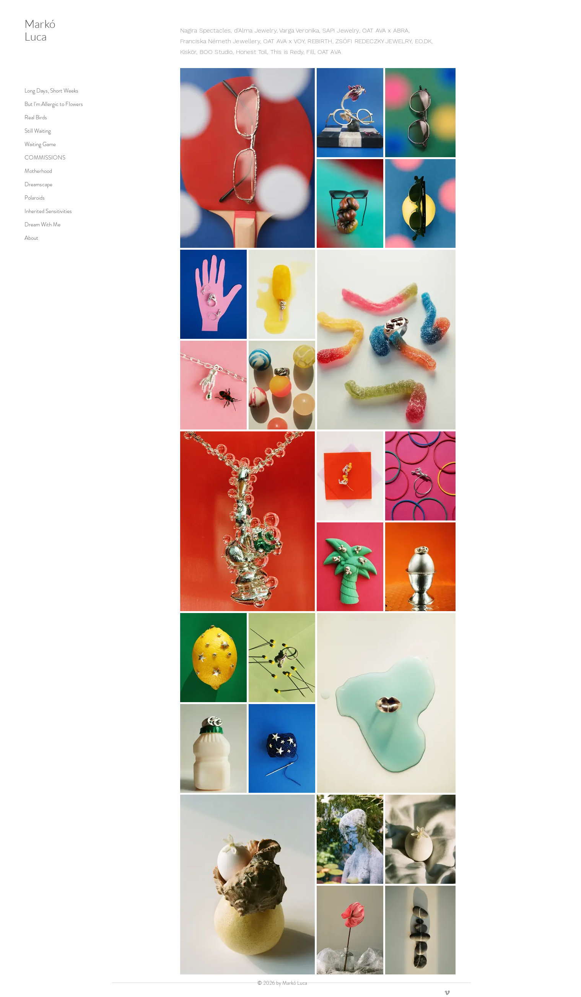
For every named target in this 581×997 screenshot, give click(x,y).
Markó (39, 24)
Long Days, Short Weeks (34, 90)
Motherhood (34, 171)
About (31, 238)
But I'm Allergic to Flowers (34, 104)
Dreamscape (34, 184)
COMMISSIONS (34, 157)
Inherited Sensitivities (34, 211)
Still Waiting (34, 131)
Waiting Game (34, 144)
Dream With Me (34, 224)
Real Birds (34, 117)
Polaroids (34, 198)
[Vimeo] (447, 992)
